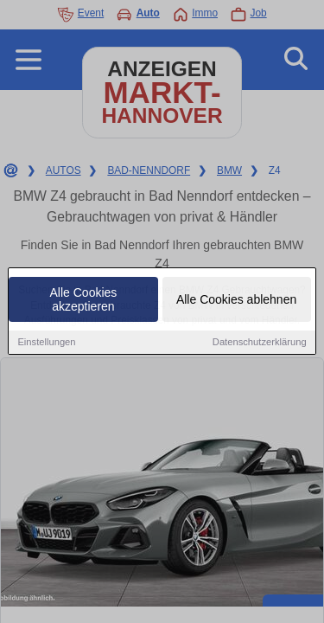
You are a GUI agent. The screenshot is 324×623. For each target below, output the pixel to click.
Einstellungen (46, 342)
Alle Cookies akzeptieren (84, 300)
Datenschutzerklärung (260, 342)
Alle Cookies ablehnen (236, 300)
